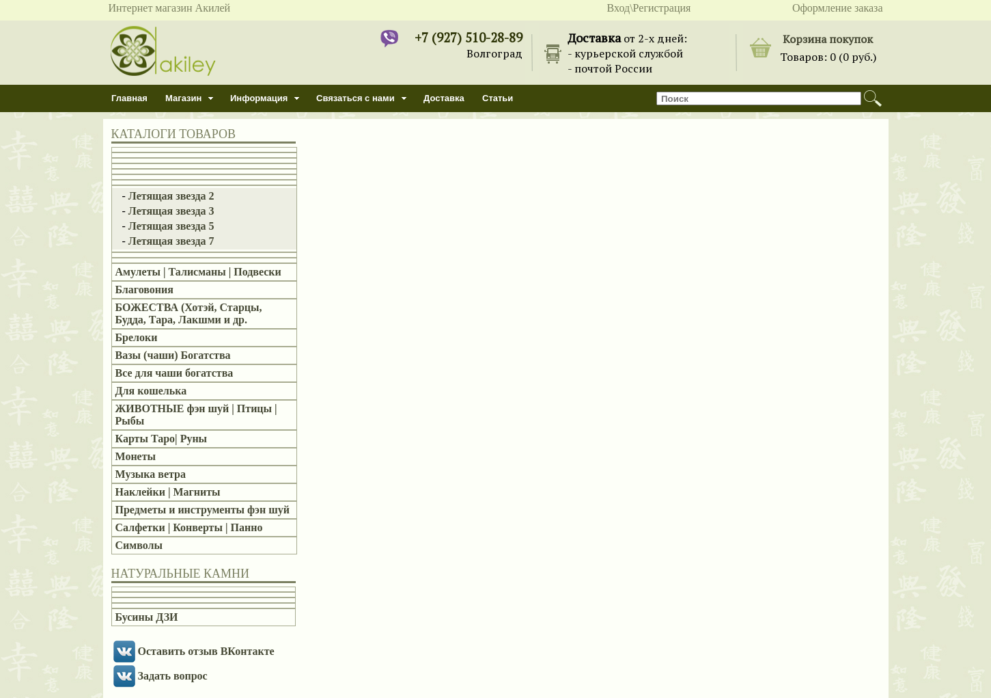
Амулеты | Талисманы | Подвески (198, 272)
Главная (129, 98)
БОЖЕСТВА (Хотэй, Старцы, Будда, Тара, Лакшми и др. (188, 313)
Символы (139, 545)
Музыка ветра (150, 474)
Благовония (144, 289)
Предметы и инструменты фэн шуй (202, 509)
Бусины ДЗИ (146, 617)
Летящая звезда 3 (171, 211)
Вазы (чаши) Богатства (173, 355)
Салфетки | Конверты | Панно (189, 527)
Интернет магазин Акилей (170, 8)
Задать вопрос (173, 676)
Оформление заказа (837, 8)
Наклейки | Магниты (168, 492)
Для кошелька (151, 391)
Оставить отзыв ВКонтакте (206, 651)
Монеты (135, 456)
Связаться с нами (355, 98)
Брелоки (136, 337)
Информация (259, 98)
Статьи (497, 98)
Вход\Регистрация (649, 8)
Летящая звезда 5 (171, 226)
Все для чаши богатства (174, 373)
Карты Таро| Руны (161, 438)
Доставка (443, 98)
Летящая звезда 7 (171, 241)
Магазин (183, 98)
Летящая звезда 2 (171, 196)
